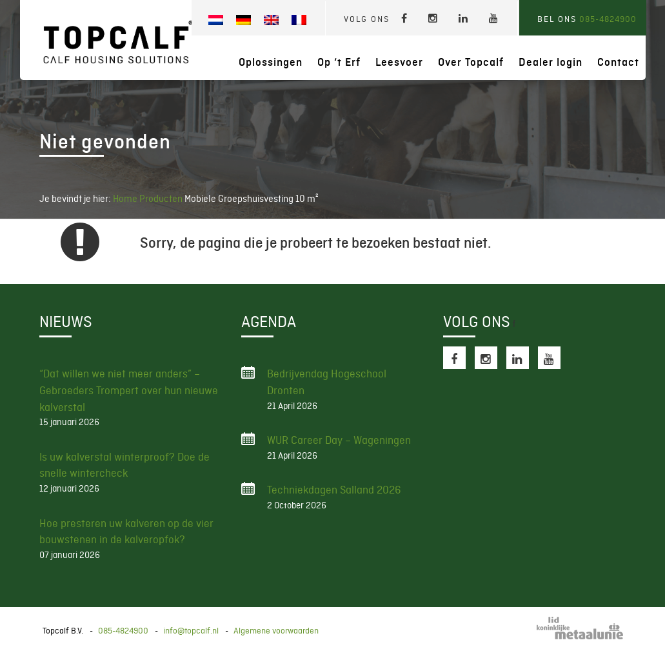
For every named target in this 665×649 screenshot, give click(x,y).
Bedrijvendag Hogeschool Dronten (326, 382)
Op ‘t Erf (339, 62)
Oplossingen (271, 62)
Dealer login (550, 62)
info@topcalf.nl (191, 630)
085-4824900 (608, 19)
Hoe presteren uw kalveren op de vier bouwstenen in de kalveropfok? (126, 531)
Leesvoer (399, 62)
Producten (161, 199)
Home (125, 199)
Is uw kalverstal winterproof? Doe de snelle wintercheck (124, 465)
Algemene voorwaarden (276, 630)
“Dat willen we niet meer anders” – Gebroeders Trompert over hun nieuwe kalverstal (128, 390)
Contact (618, 62)
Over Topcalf (471, 62)
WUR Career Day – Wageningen (339, 440)
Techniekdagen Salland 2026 (334, 489)
